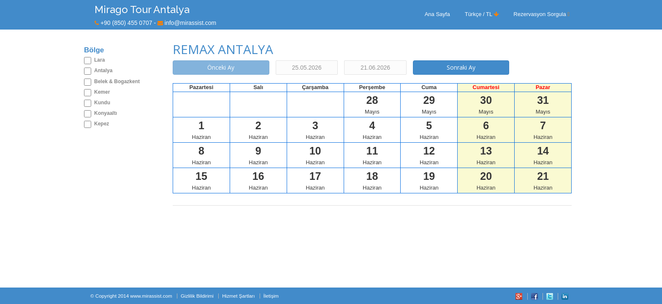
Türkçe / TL (482, 14)
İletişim (271, 296)
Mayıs (372, 104)
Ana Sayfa (437, 14)
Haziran (201, 129)
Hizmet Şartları (238, 296)
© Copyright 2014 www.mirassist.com (131, 296)
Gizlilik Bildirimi (197, 296)
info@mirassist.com (190, 22)
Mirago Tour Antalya (142, 9)
